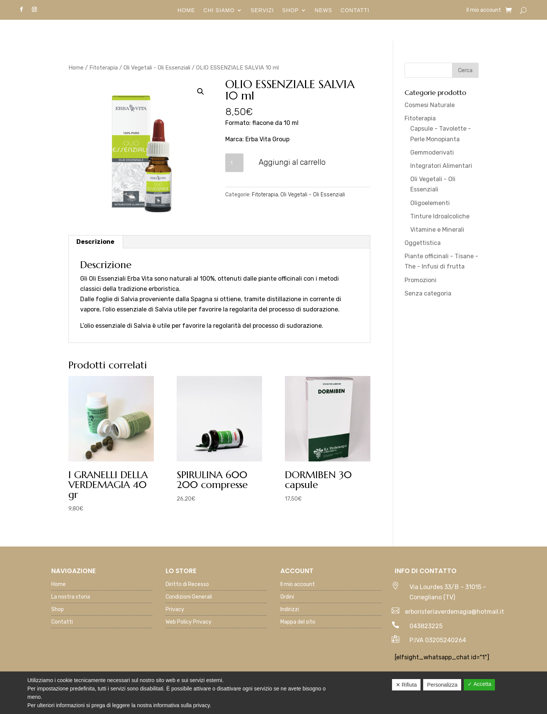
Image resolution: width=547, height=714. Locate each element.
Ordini (287, 597)
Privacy (175, 610)
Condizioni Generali (189, 597)
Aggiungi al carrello (292, 162)
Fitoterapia (103, 67)
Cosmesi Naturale (430, 105)
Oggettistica (423, 242)
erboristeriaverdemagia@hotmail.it (454, 611)
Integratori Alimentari (441, 165)
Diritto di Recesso (187, 585)
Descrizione (95, 241)
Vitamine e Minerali (437, 229)
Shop (290, 10)
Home (186, 10)
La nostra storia (70, 597)
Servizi (262, 10)
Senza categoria (428, 293)
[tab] (95, 241)
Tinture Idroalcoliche (440, 216)
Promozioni (420, 280)
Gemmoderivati (432, 152)
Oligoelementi (430, 203)
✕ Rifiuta (406, 685)
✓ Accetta (479, 684)
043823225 (426, 626)
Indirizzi (289, 610)
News (323, 10)
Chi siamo (219, 10)
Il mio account (483, 10)
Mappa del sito (297, 622)
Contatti (355, 10)
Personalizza (442, 685)
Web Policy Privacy (189, 622)
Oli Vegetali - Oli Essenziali (156, 67)
